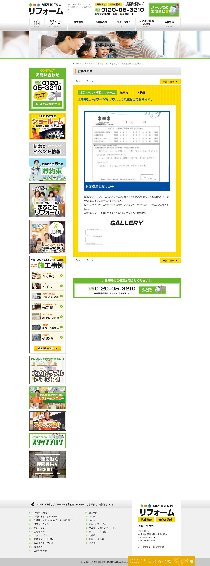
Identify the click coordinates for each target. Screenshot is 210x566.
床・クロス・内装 (97, 532)
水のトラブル (40, 528)
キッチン (93, 516)
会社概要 (146, 547)
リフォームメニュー (43, 524)
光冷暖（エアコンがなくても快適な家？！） (55, 520)
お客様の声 (39, 532)
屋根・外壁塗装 (96, 539)
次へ (88, 81)
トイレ (92, 520)
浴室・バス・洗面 (97, 524)
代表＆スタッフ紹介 (43, 543)
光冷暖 (92, 535)
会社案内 (38, 547)
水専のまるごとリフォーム (47, 516)
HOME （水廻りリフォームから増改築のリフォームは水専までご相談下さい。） (75, 504)
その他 (92, 543)
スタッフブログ (41, 535)
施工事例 (93, 513)
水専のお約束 (40, 513)
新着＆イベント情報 (43, 539)
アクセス (160, 547)
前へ (78, 81)
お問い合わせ (40, 550)
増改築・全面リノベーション (103, 528)
